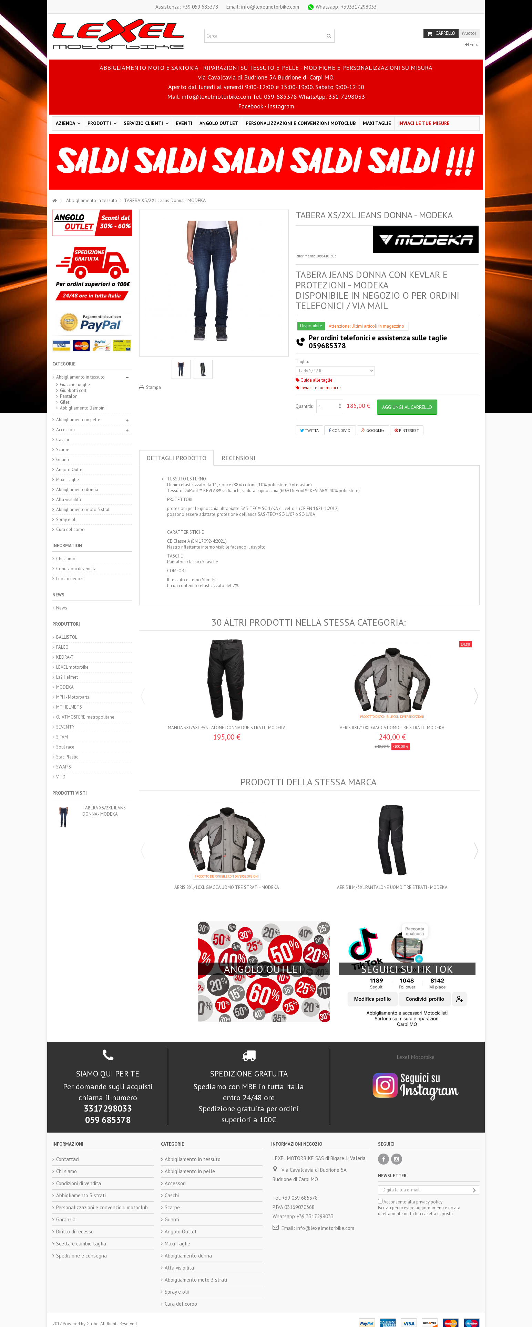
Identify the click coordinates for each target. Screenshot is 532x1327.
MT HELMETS (69, 707)
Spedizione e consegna (81, 1248)
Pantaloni (69, 396)
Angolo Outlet (70, 470)
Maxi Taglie (67, 479)
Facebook (250, 106)
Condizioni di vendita (76, 569)
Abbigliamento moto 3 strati (83, 509)
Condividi (340, 430)
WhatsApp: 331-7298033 (332, 96)
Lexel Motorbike (415, 1049)
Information (67, 546)
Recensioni (238, 458)
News (58, 595)
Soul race (65, 747)
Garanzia (65, 1212)
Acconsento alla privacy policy (412, 1195)
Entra (472, 44)
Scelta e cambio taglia (81, 1236)
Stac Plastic (67, 757)
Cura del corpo (70, 529)
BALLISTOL (66, 637)
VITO (60, 777)
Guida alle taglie (314, 380)
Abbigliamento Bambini (82, 408)
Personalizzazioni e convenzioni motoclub (102, 1200)
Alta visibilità (68, 499)
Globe (92, 1316)
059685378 (327, 345)
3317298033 (108, 1101)
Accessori (65, 430)
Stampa (153, 387)
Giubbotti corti (74, 390)
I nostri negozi (69, 579)
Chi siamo (65, 559)
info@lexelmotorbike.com (216, 96)
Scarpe (62, 450)
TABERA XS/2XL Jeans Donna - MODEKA (104, 811)
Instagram (281, 106)
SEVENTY (65, 727)
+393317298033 (341, 6)
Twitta (309, 430)
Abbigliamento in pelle (78, 420)
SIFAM (62, 737)
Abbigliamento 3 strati (81, 1188)
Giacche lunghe (75, 385)
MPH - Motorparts (72, 697)
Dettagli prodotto (176, 458)
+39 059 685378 (186, 6)
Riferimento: (306, 256)
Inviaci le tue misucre (318, 388)
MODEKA (65, 687)
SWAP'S (63, 767)
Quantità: (304, 406)
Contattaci (67, 1152)
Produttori (66, 624)
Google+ (373, 430)
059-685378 (280, 96)
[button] (102, 123)
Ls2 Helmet (67, 677)
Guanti (62, 460)
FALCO (62, 647)
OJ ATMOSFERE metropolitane (85, 717)
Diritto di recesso (75, 1224)
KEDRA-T (65, 657)
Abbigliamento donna (77, 489)
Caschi (62, 440)
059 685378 (108, 1112)
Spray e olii (67, 519)
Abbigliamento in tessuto (80, 377)
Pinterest (407, 430)
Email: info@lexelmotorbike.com (262, 6)
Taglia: (303, 361)
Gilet (64, 402)
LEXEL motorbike (72, 667)
